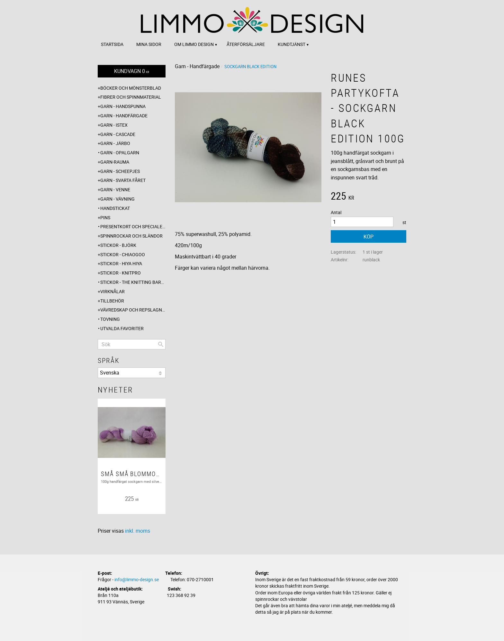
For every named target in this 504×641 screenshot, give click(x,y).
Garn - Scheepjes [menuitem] (120, 171)
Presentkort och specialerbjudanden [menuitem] (133, 226)
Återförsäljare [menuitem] (246, 44)
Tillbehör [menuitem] (112, 301)
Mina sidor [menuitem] (148, 44)
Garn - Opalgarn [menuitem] (119, 152)
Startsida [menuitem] (112, 44)
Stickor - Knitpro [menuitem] (120, 273)
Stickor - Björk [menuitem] (118, 245)
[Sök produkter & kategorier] (132, 344)
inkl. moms (137, 530)
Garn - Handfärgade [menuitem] (124, 116)
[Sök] (161, 344)
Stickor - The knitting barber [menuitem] (133, 282)
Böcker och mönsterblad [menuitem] (130, 88)
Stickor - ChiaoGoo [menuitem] (122, 254)
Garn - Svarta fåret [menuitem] (123, 180)
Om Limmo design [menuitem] (194, 44)
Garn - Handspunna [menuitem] (123, 106)
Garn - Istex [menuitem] (114, 125)
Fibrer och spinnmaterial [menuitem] (130, 97)
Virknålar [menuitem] (112, 291)
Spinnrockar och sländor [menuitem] (131, 236)
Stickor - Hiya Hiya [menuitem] (121, 263)
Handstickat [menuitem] (115, 208)
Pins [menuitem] (105, 217)
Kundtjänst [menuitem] (291, 44)
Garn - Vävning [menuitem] (117, 199)
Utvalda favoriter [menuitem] (122, 328)
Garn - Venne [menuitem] (115, 189)
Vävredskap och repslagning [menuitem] (133, 310)
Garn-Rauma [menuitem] (114, 162)
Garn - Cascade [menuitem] (117, 134)
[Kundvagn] (132, 71)
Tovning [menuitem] (110, 319)
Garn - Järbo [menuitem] (115, 143)
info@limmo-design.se (136, 579)
